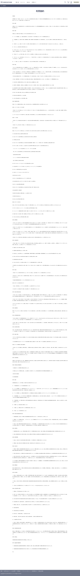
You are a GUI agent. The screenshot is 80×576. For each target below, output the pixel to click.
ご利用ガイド (33, 2)
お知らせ (28, 2)
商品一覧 (17, 2)
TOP (1, 5)
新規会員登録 (76, 2)
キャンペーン (22, 2)
